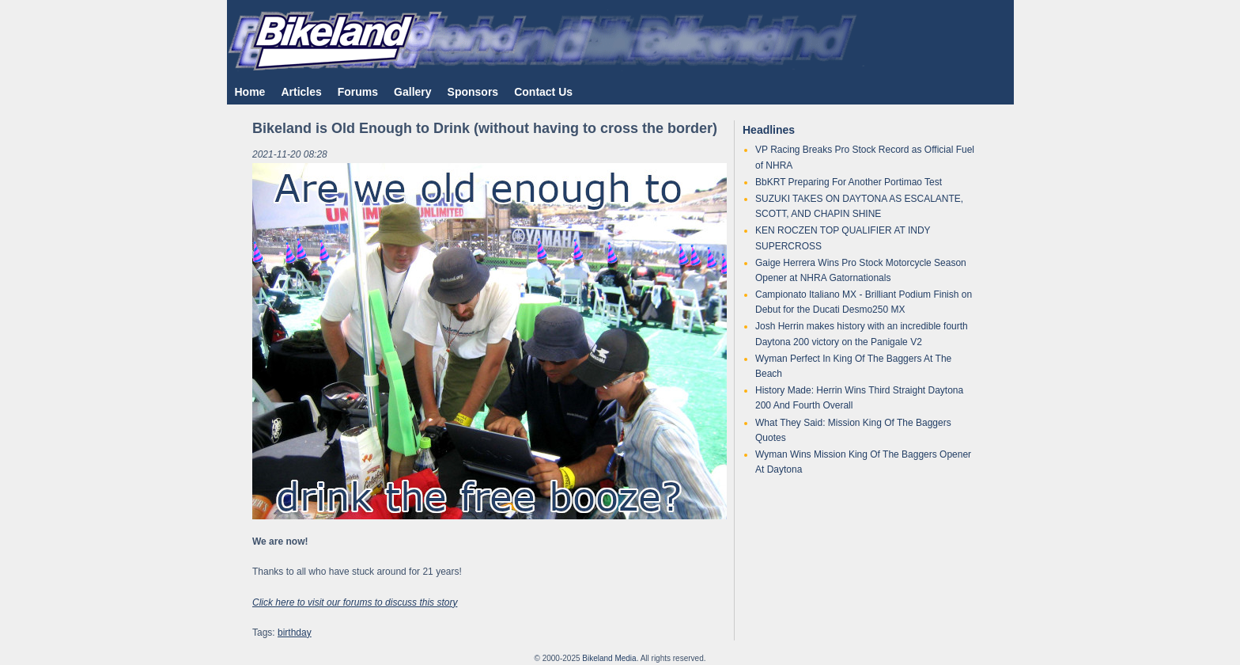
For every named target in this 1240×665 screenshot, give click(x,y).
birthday (295, 632)
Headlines (769, 130)
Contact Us (543, 92)
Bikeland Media (609, 658)
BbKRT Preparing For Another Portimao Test (848, 182)
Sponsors (473, 92)
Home (250, 92)
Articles (301, 92)
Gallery (412, 92)
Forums (358, 92)
